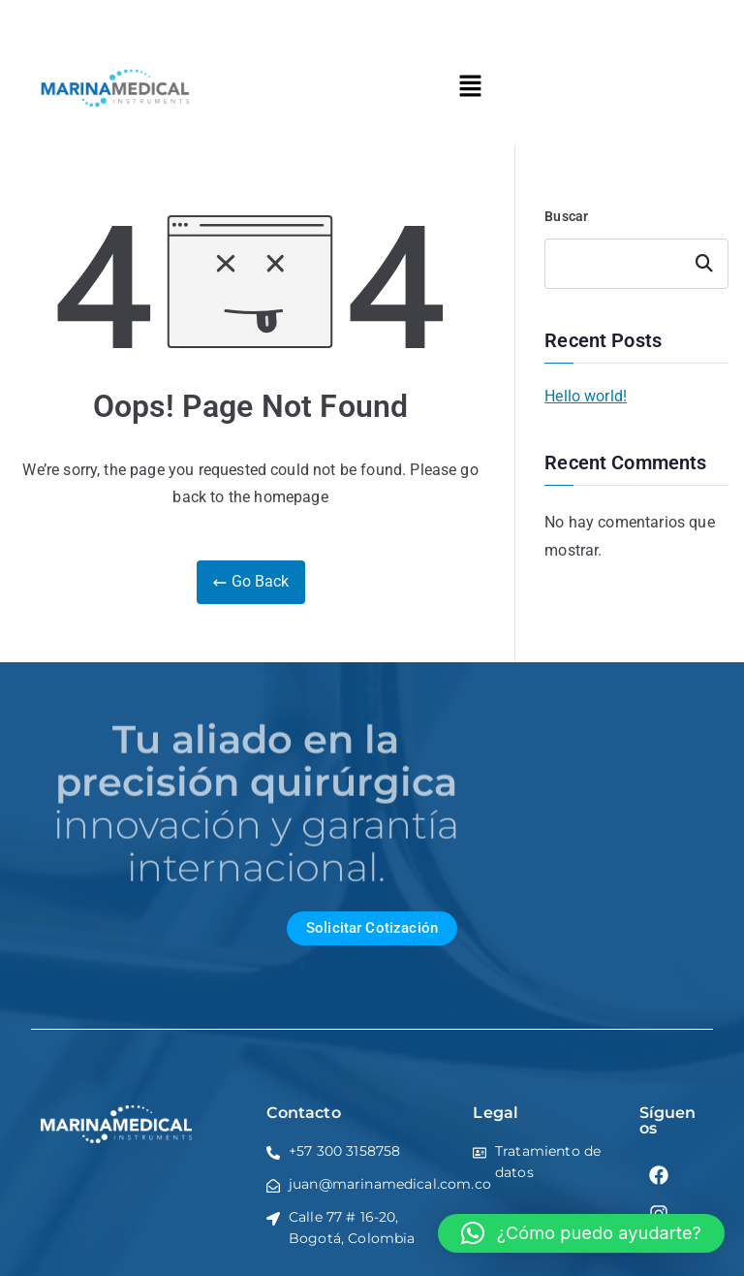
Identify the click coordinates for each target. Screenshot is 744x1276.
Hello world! (585, 396)
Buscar (566, 216)
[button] (469, 87)
